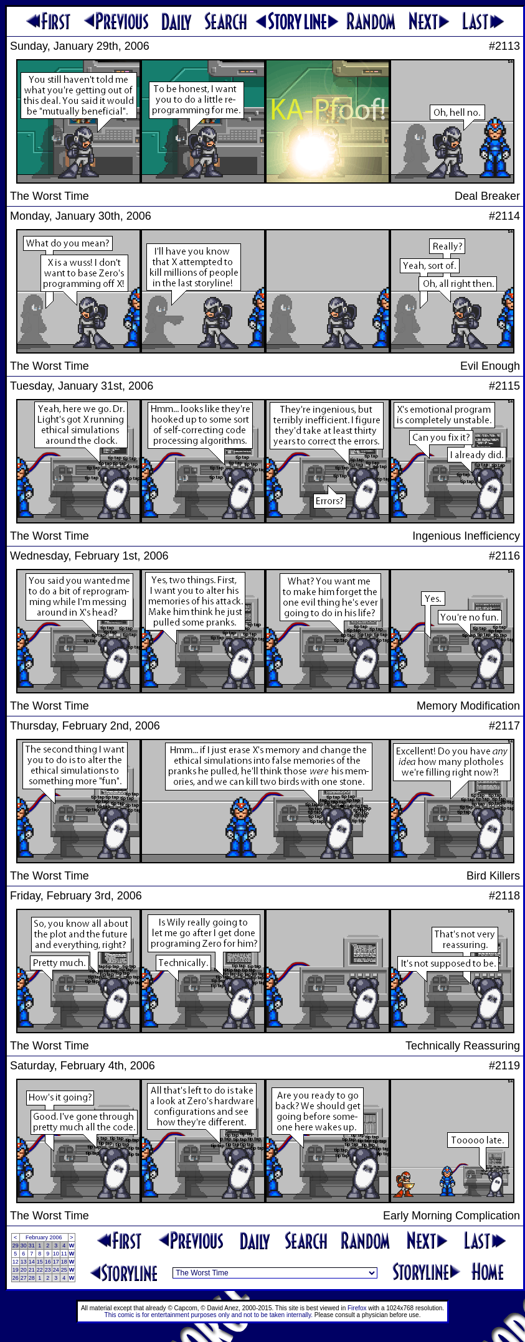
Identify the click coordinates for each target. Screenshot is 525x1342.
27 (24, 1278)
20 (24, 1270)
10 (56, 1253)
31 (32, 1245)
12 (15, 1262)
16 (48, 1262)
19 (15, 1270)
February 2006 (44, 1237)
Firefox (357, 1308)
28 (32, 1278)
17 (56, 1262)
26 (15, 1278)
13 (24, 1262)
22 (40, 1270)
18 (64, 1262)
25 (64, 1270)
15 (40, 1262)
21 (32, 1270)
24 (56, 1270)
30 (24, 1245)
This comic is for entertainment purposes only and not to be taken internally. (209, 1315)
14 (32, 1262)
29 (15, 1245)
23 (48, 1270)
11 (64, 1253)
